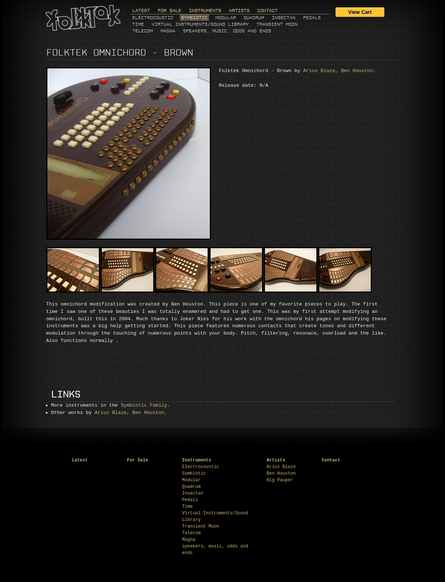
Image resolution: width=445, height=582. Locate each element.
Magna (168, 30)
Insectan (283, 17)
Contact (267, 10)
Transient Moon (277, 24)
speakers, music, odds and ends (227, 30)
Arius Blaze (319, 71)
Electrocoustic (152, 17)
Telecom (142, 30)
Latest (141, 10)
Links (65, 394)
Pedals (312, 17)
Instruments (205, 10)
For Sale (169, 10)
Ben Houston (357, 71)
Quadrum (254, 17)
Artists (239, 10)
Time (138, 24)
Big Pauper (280, 480)
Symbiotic (194, 17)
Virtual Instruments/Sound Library (200, 24)
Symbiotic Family (144, 405)
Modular (225, 17)
